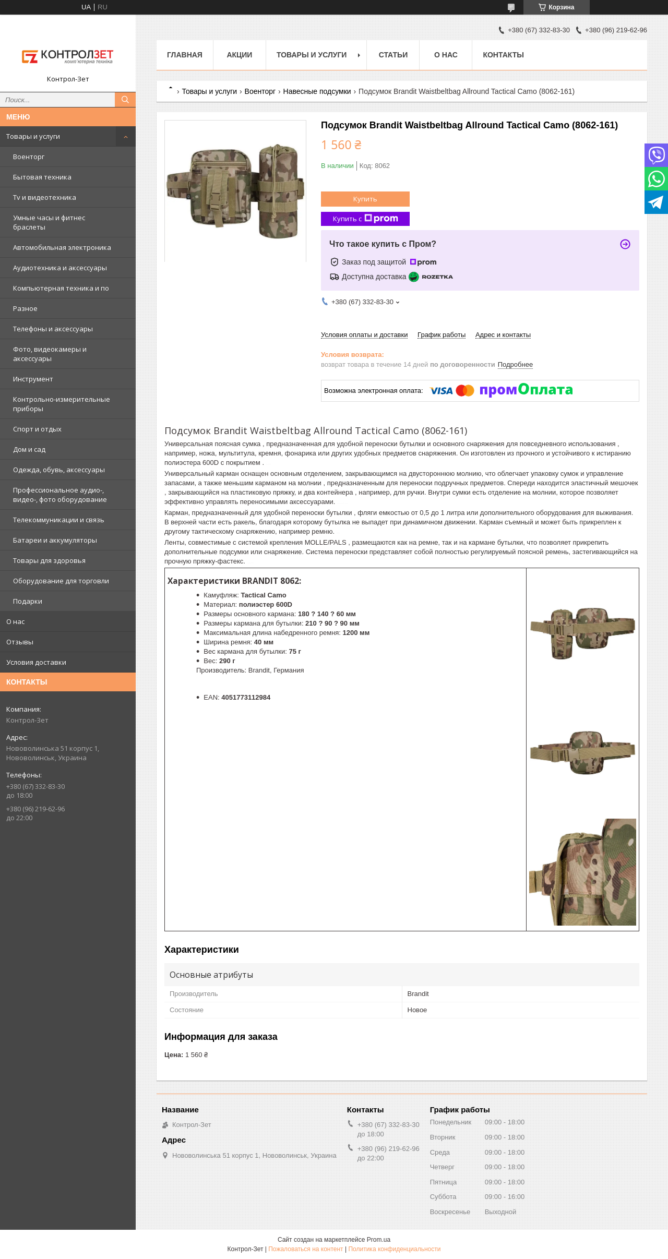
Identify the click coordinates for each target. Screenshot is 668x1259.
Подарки (27, 601)
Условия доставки (36, 662)
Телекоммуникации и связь (58, 519)
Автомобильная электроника (62, 247)
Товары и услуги (33, 136)
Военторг (28, 156)
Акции (239, 55)
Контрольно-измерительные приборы (61, 403)
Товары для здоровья (49, 560)
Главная (184, 55)
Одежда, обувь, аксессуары (59, 469)
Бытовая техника (42, 177)
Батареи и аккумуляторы (55, 540)
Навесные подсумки (317, 91)
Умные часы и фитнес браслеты (49, 222)
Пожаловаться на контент (305, 1249)
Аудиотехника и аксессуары (60, 267)
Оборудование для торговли (61, 580)
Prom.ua (378, 1239)
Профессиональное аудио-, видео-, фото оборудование (60, 494)
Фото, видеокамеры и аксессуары (50, 353)
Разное (25, 308)
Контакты (503, 55)
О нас (15, 621)
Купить (365, 198)
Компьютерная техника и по (61, 288)
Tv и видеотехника (44, 197)
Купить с (365, 219)
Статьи (393, 55)
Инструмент (33, 378)
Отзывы (19, 641)
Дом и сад (29, 449)
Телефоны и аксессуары (53, 328)
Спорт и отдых (37, 429)
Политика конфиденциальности (394, 1249)
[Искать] (125, 99)
